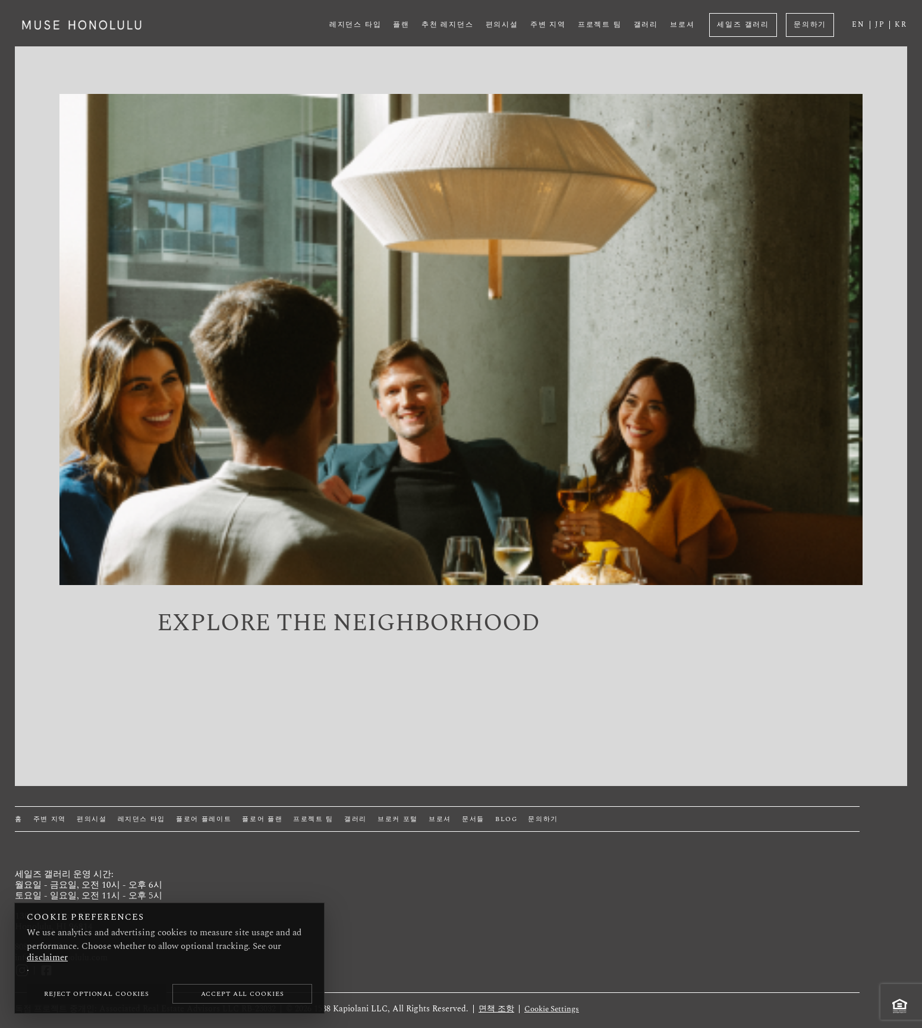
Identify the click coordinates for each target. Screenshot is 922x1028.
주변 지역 (548, 24)
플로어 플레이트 (203, 819)
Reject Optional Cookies (96, 994)
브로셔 (682, 24)
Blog (506, 819)
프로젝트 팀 (600, 24)
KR (901, 25)
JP (880, 25)
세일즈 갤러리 (743, 24)
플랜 (401, 24)
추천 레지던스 (447, 24)
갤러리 (646, 24)
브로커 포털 (397, 819)
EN (858, 25)
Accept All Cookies (242, 994)
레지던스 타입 (355, 24)
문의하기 (810, 24)
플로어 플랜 (262, 819)
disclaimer (47, 957)
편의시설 (502, 24)
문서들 (473, 819)
